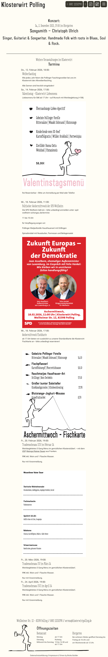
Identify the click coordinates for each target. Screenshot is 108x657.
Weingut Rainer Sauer (35, 451)
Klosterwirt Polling (23, 4)
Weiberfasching (29, 74)
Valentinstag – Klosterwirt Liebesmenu (39, 93)
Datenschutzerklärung (38, 655)
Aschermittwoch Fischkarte (34, 335)
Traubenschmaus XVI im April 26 (37, 586)
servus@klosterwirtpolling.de (78, 621)
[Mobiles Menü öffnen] (104, 4)
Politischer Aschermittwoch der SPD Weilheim (42, 206)
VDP (24, 451)
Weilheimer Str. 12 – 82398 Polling (32, 621)
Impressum (53, 655)
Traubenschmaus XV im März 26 (36, 564)
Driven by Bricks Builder (69, 655)
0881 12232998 (56, 621)
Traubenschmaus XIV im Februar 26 (38, 445)
